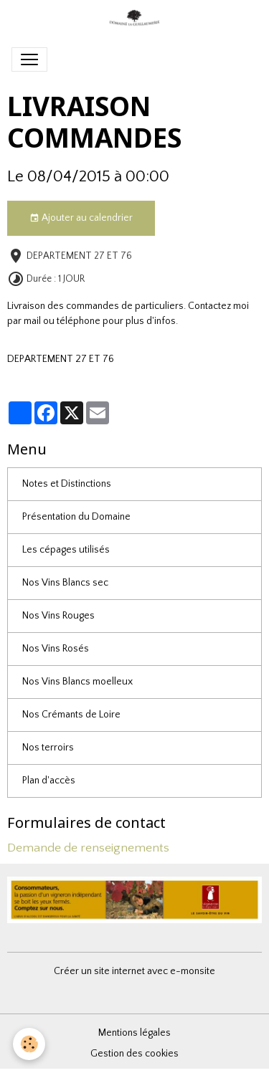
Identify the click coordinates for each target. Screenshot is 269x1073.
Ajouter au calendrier (81, 218)
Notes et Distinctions (66, 484)
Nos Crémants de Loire (71, 714)
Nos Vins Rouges (58, 615)
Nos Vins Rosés (55, 648)
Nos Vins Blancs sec (65, 582)
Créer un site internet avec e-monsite (134, 971)
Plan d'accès (48, 780)
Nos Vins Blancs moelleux (77, 681)
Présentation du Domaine (76, 517)
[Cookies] (29, 1044)
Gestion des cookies (134, 1053)
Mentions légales (134, 1033)
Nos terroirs (48, 747)
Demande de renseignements (88, 848)
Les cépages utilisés (66, 549)
